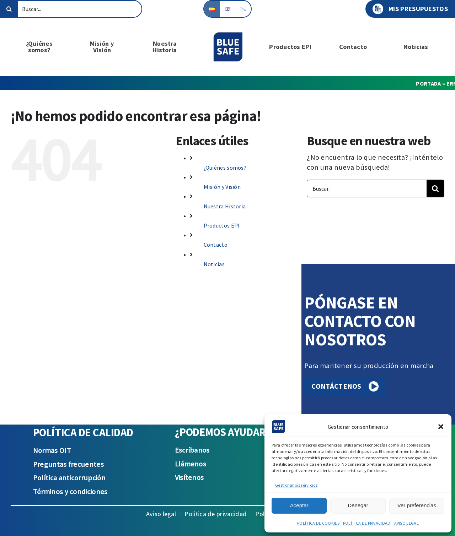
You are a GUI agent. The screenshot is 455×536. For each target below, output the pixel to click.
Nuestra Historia (225, 206)
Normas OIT (52, 450)
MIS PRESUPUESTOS (410, 9)
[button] (440, 426)
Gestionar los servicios (296, 485)
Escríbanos (192, 450)
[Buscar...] (71, 9)
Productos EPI (222, 225)
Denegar (358, 505)
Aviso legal (161, 514)
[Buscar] (9, 9)
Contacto (216, 244)
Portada (428, 83)
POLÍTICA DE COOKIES (318, 523)
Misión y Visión (222, 186)
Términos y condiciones (70, 491)
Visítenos (189, 477)
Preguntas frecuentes (68, 464)
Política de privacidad (215, 514)
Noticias (214, 264)
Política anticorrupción (69, 477)
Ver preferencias (416, 505)
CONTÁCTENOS (345, 386)
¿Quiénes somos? (225, 167)
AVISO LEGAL (406, 523)
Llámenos (190, 464)
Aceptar (299, 505)
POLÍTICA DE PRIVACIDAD (367, 523)
